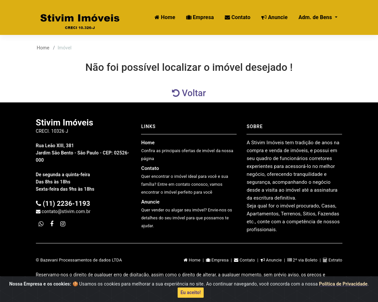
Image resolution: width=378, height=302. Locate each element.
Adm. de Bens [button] (316, 17)
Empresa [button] (200, 17)
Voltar (189, 93)
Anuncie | (274, 260)
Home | (195, 260)
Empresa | (220, 260)
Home (43, 47)
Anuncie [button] (274, 17)
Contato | (247, 260)
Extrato (332, 260)
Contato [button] (237, 17)
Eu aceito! (191, 294)
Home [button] (165, 17)
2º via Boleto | (305, 260)
